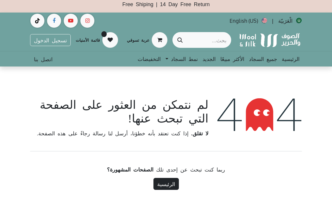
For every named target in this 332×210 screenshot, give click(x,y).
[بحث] (180, 40)
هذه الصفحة (52, 133)
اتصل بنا (43, 59)
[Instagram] (87, 21)
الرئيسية (166, 183)
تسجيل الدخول (50, 40)
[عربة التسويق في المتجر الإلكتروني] (147, 40)
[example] (71, 21)
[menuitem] (290, 21)
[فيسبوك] (54, 21)
